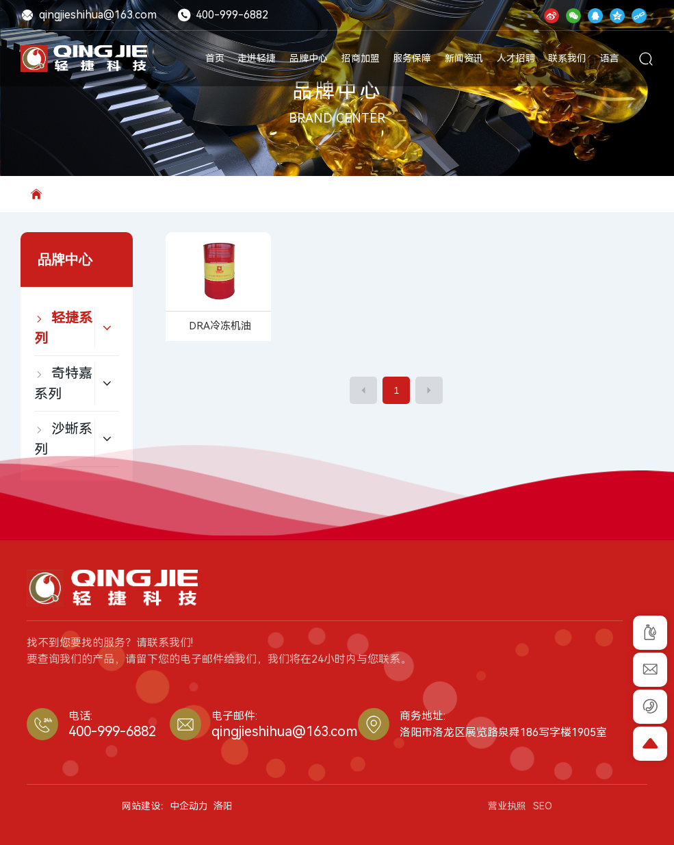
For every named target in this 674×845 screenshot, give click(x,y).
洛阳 (223, 805)
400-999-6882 (222, 14)
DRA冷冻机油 (220, 326)
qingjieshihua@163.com (89, 14)
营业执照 (507, 805)
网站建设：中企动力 (165, 805)
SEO (542, 805)
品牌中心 (337, 91)
